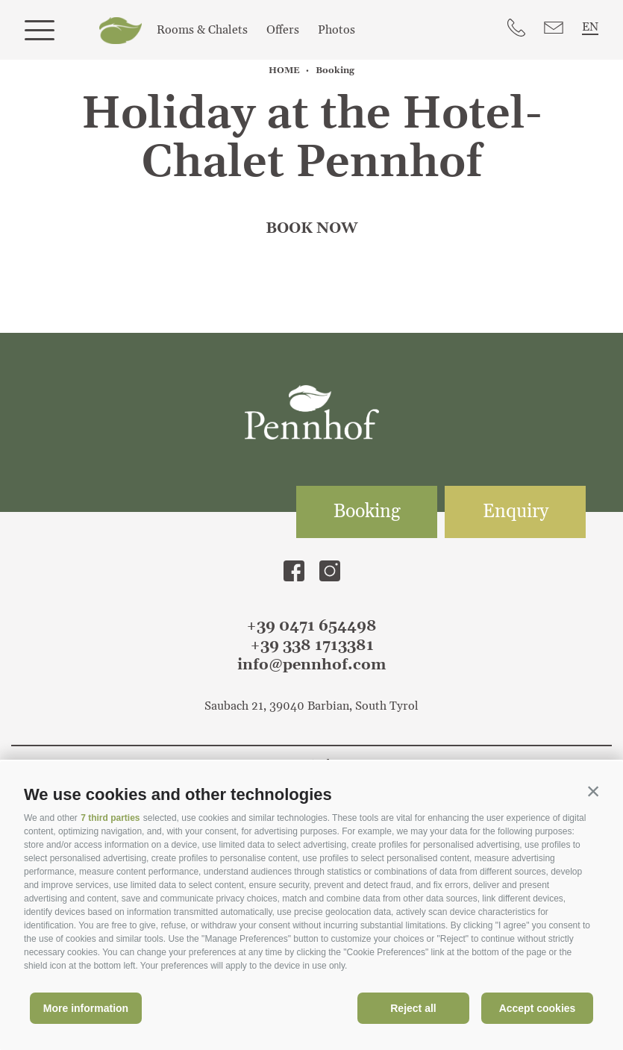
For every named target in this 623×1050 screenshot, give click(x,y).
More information (85, 1008)
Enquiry (515, 512)
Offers (282, 29)
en (590, 26)
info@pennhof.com (311, 665)
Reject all (413, 1008)
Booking (367, 512)
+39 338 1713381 (312, 645)
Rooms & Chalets (202, 29)
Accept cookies (537, 1008)
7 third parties (110, 818)
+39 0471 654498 (311, 626)
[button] (593, 791)
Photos (336, 29)
